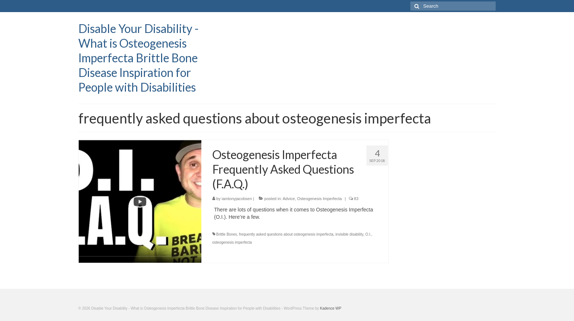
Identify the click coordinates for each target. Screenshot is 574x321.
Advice (289, 198)
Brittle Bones (226, 234)
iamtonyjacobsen (237, 198)
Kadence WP (330, 308)
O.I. (368, 234)
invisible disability (349, 234)
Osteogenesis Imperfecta (319, 198)
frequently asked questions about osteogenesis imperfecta (286, 234)
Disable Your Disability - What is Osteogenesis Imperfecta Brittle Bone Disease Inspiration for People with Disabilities (138, 57)
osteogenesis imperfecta (232, 242)
